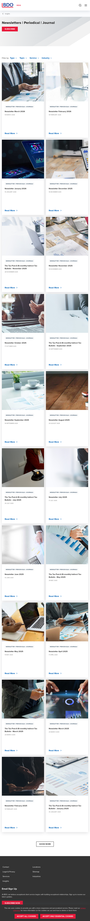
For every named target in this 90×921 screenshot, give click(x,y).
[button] (10, 29)
